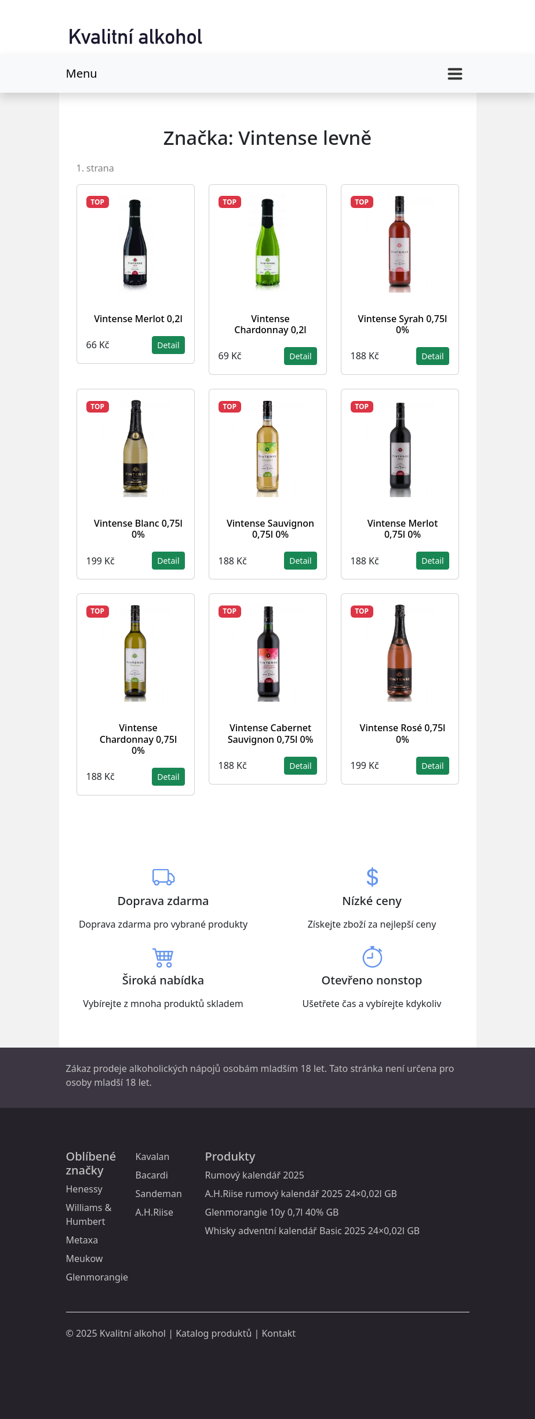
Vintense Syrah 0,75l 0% (402, 324)
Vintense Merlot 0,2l (138, 318)
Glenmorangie (97, 1277)
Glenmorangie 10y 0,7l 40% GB (272, 1212)
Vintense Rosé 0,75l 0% (403, 733)
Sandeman (159, 1193)
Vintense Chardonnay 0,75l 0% (138, 738)
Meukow (84, 1258)
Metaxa (82, 1240)
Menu (81, 73)
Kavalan (153, 1156)
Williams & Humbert (89, 1214)
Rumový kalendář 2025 (254, 1175)
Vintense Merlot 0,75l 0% (402, 529)
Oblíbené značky (91, 1163)
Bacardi (152, 1175)
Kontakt (278, 1333)
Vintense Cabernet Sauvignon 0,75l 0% (271, 733)
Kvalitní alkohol (133, 1333)
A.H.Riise (155, 1212)
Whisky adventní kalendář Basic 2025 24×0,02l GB (312, 1230)
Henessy (84, 1189)
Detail (168, 345)
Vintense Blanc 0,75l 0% (138, 529)
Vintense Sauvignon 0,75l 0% (270, 529)
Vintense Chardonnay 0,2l (270, 324)
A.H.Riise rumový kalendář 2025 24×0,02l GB (301, 1193)
